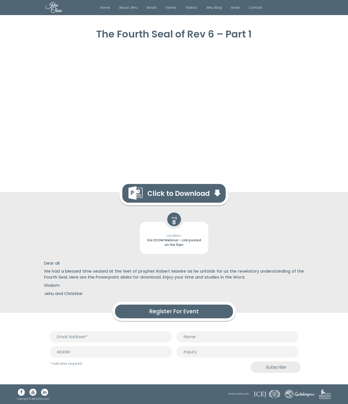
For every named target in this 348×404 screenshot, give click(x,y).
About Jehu (128, 7)
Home (105, 7)
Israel (235, 7)
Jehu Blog (214, 7)
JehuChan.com (40, 399)
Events (171, 7)
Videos (191, 7)
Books (152, 7)
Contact (255, 7)
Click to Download (178, 193)
